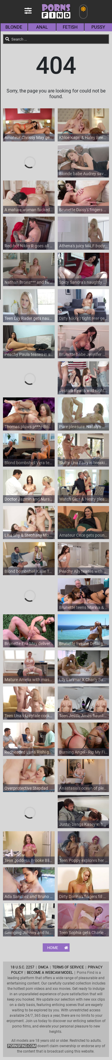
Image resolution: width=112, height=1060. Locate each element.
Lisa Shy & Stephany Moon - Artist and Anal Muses (28, 535)
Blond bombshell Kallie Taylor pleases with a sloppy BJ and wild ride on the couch (28, 571)
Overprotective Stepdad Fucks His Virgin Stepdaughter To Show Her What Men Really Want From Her (28, 788)
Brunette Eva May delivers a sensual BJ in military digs (28, 643)
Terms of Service (68, 967)
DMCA (43, 967)
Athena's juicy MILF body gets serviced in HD (83, 245)
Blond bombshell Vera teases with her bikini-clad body (28, 462)
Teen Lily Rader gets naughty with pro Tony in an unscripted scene (28, 318)
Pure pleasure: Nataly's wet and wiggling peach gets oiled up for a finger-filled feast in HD (83, 426)
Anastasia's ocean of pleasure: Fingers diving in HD (83, 788)
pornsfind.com (22, 1046)
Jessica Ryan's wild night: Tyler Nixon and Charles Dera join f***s (83, 390)
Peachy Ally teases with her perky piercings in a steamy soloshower (83, 571)
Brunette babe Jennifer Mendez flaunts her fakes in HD (83, 354)
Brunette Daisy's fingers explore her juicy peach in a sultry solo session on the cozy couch (83, 209)
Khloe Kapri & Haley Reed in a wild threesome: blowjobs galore (83, 137)
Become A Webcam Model (50, 972)
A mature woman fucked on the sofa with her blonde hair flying (28, 209)
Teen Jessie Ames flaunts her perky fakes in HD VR (83, 715)
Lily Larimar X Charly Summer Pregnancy (83, 679)
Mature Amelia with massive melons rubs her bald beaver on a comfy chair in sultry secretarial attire (28, 679)
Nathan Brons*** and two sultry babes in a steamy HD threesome (28, 282)
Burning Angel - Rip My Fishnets (83, 752)
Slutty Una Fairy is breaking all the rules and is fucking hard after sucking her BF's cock (83, 462)
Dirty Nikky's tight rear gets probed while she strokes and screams (83, 318)
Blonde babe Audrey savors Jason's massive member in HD (83, 173)
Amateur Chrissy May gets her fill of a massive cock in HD (28, 137)
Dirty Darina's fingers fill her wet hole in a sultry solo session (83, 896)
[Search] (7, 39)
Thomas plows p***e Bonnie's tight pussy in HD (28, 426)
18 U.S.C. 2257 (22, 967)
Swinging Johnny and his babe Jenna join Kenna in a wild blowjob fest (28, 932)
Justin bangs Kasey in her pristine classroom (83, 824)
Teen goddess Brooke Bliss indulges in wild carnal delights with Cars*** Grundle (28, 860)
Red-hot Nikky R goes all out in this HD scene (28, 245)
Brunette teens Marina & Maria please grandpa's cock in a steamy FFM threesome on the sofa (83, 607)
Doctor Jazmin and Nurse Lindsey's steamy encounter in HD (28, 499)
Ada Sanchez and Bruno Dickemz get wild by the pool (28, 896)
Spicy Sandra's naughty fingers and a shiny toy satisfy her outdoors (83, 282)
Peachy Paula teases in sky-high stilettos (28, 354)
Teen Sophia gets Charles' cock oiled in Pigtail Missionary (83, 932)
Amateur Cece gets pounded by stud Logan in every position (83, 535)
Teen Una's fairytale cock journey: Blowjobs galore (28, 715)
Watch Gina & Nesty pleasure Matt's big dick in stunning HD (83, 499)
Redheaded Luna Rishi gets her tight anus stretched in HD (28, 752)
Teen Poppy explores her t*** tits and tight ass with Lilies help (83, 860)
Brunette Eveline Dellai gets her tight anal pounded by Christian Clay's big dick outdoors (83, 643)
